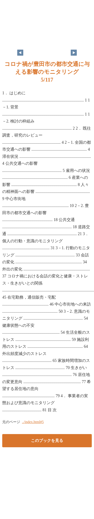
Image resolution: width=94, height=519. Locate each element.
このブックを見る (47, 440)
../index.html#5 (33, 422)
